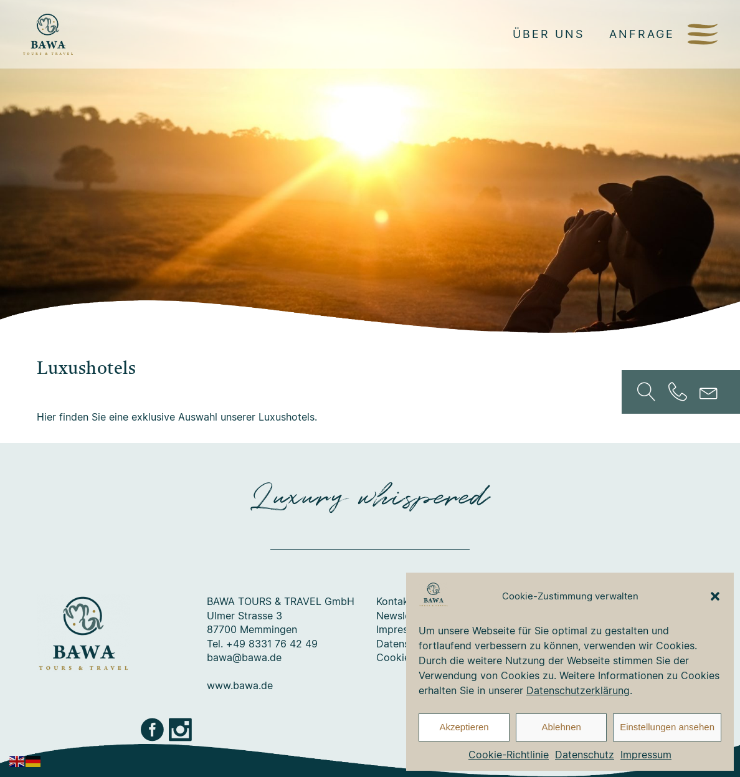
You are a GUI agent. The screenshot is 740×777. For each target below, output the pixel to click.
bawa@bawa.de (244, 657)
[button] (715, 596)
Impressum (645, 754)
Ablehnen (561, 727)
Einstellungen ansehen (667, 727)
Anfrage (642, 34)
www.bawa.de (240, 685)
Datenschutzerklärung (578, 690)
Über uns (548, 34)
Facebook (153, 729)
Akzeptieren (463, 727)
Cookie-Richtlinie (508, 754)
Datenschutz (584, 754)
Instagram (181, 729)
